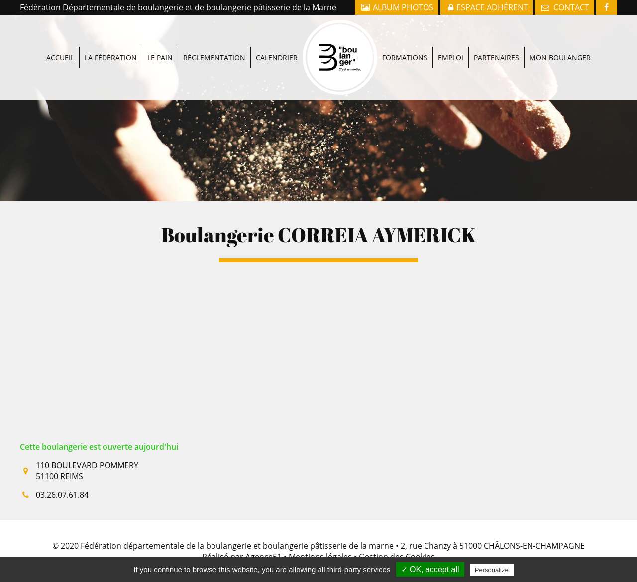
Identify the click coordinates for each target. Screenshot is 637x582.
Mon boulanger (560, 36)
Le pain (160, 36)
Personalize (492, 570)
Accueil (60, 36)
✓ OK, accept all (430, 569)
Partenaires (496, 36)
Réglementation (214, 36)
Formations (404, 36)
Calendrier (277, 36)
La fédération (111, 36)
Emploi (450, 36)
